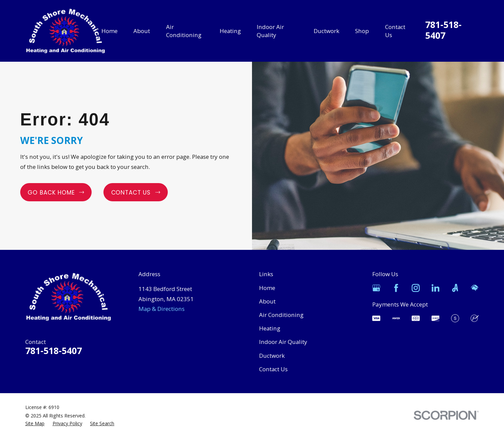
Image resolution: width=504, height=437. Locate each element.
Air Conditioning (281, 315)
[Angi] (455, 288)
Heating (269, 328)
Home (267, 288)
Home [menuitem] (109, 31)
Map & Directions (161, 309)
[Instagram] (416, 288)
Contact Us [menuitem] (395, 31)
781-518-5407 (443, 30)
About (267, 301)
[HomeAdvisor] (475, 288)
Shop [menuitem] (362, 31)
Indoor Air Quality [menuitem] (270, 31)
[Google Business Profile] (376, 288)
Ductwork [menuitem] (326, 31)
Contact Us (273, 369)
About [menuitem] (141, 31)
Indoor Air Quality (283, 342)
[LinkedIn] (436, 288)
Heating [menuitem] (230, 31)
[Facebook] (396, 288)
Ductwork (272, 355)
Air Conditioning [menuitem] (183, 31)
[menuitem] (34, 423)
